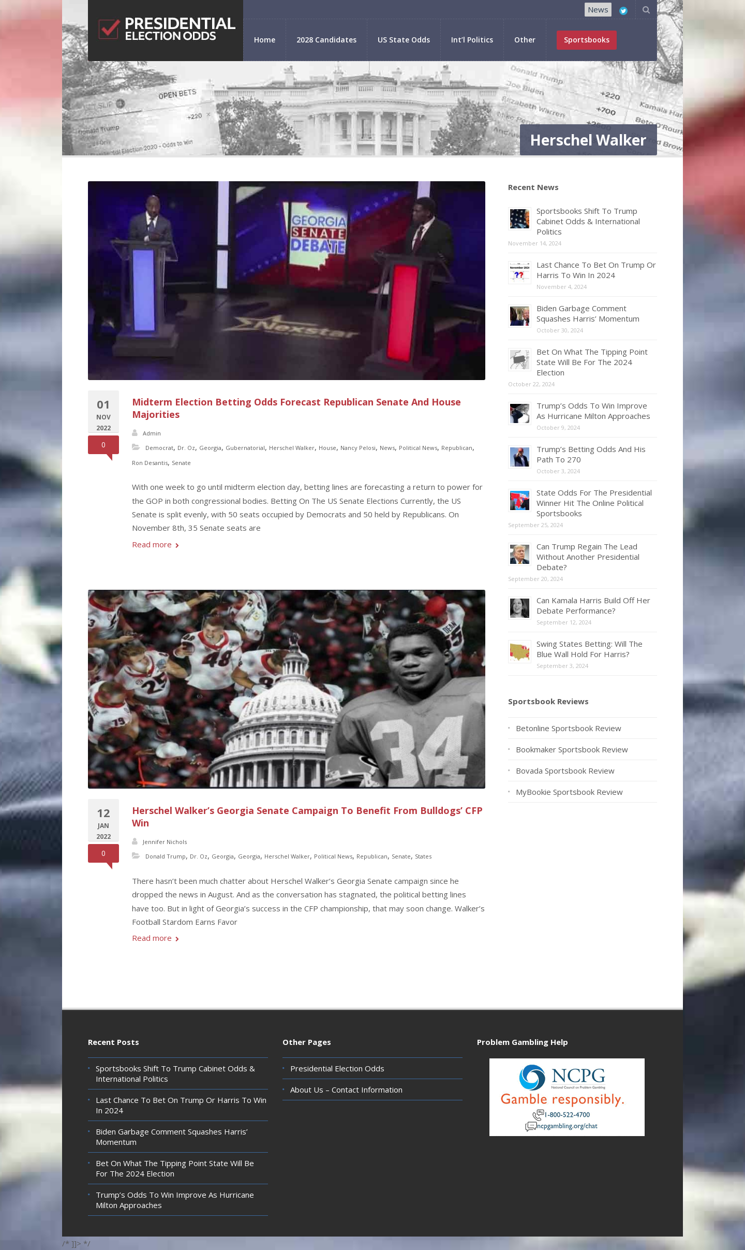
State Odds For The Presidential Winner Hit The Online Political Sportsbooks (594, 502)
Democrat (159, 448)
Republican (456, 448)
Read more (155, 544)
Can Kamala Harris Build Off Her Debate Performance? (593, 605)
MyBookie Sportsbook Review (569, 792)
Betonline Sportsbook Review (568, 728)
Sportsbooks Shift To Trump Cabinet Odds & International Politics (588, 221)
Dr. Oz (186, 448)
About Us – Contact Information (346, 1089)
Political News (418, 448)
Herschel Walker (292, 448)
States (423, 856)
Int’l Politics (472, 40)
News (598, 9)
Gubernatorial (245, 448)
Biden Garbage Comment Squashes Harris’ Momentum (588, 313)
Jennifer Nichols (165, 842)
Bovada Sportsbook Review (565, 770)
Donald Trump (165, 856)
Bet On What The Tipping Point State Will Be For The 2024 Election (592, 361)
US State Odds (404, 40)
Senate (181, 463)
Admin (152, 433)
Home (264, 40)
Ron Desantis (150, 463)
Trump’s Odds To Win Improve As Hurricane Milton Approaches (593, 410)
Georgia (210, 448)
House (327, 448)
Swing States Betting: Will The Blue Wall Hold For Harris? (590, 648)
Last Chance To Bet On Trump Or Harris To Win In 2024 (596, 269)
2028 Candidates (326, 40)
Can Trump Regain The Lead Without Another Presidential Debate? (588, 556)
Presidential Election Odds (337, 1068)
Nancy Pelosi (358, 448)
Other (524, 40)
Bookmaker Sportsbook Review (572, 749)
